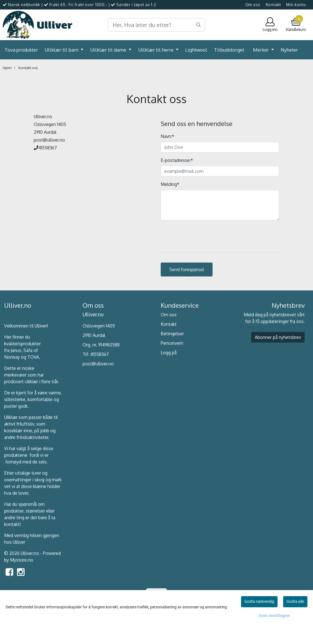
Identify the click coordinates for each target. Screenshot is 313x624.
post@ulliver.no (98, 363)
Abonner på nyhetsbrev (278, 337)
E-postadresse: (177, 160)
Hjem (7, 67)
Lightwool (196, 50)
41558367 (99, 354)
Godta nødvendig (259, 601)
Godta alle (295, 601)
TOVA (33, 357)
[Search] (156, 24)
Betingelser (172, 333)
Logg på (169, 352)
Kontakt (273, 4)
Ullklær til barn (62, 50)
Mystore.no (21, 560)
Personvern (172, 343)
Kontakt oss (26, 67)
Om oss (252, 4)
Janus (16, 350)
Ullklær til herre (156, 50)
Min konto (296, 4)
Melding (170, 184)
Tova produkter (21, 50)
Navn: (167, 136)
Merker (261, 50)
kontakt (12, 524)
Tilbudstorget (229, 50)
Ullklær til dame (108, 50)
